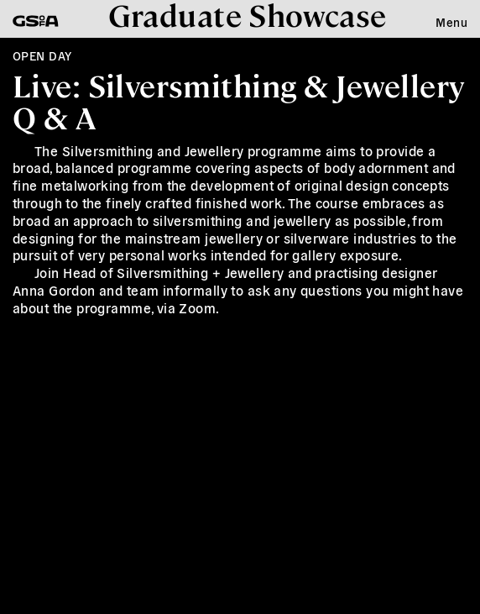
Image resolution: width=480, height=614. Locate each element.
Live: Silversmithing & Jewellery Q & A (238, 100)
